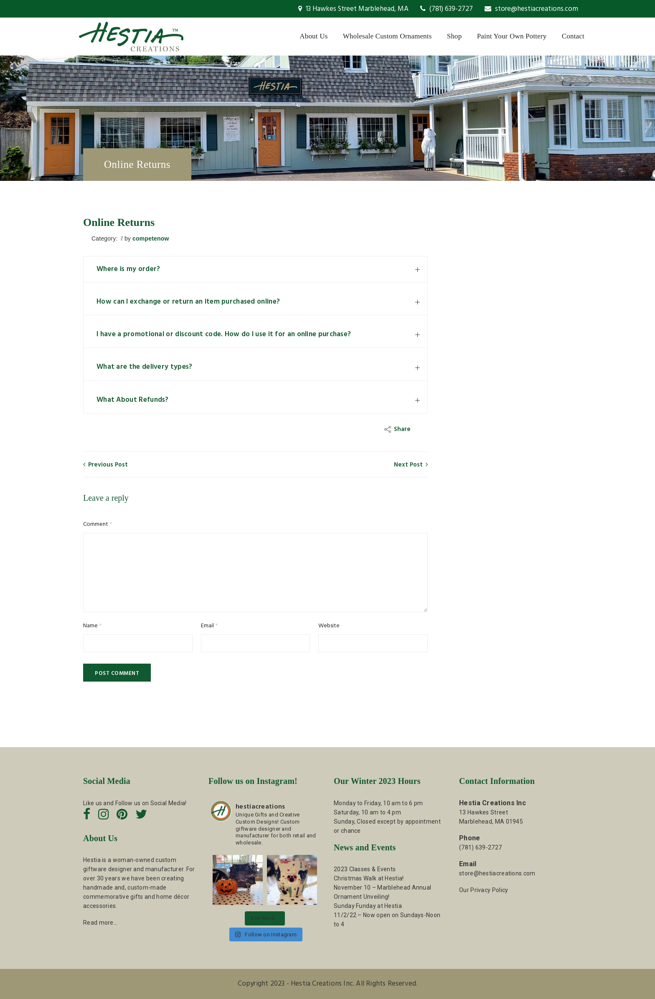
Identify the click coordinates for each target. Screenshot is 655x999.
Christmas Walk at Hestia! (369, 878)
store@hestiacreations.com (531, 9)
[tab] (255, 269)
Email (209, 625)
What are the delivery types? (144, 367)
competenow (150, 238)
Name (92, 625)
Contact (573, 36)
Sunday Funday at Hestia (368, 906)
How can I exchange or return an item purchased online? (188, 301)
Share (398, 429)
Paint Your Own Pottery (512, 36)
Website (329, 625)
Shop (454, 36)
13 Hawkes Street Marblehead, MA (353, 9)
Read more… (100, 922)
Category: (105, 238)
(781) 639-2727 (446, 9)
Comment (97, 524)
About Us (314, 36)
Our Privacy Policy (483, 890)
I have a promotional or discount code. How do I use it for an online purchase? (223, 334)
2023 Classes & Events (365, 869)
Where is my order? (128, 269)
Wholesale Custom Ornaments (387, 36)
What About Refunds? (132, 400)
